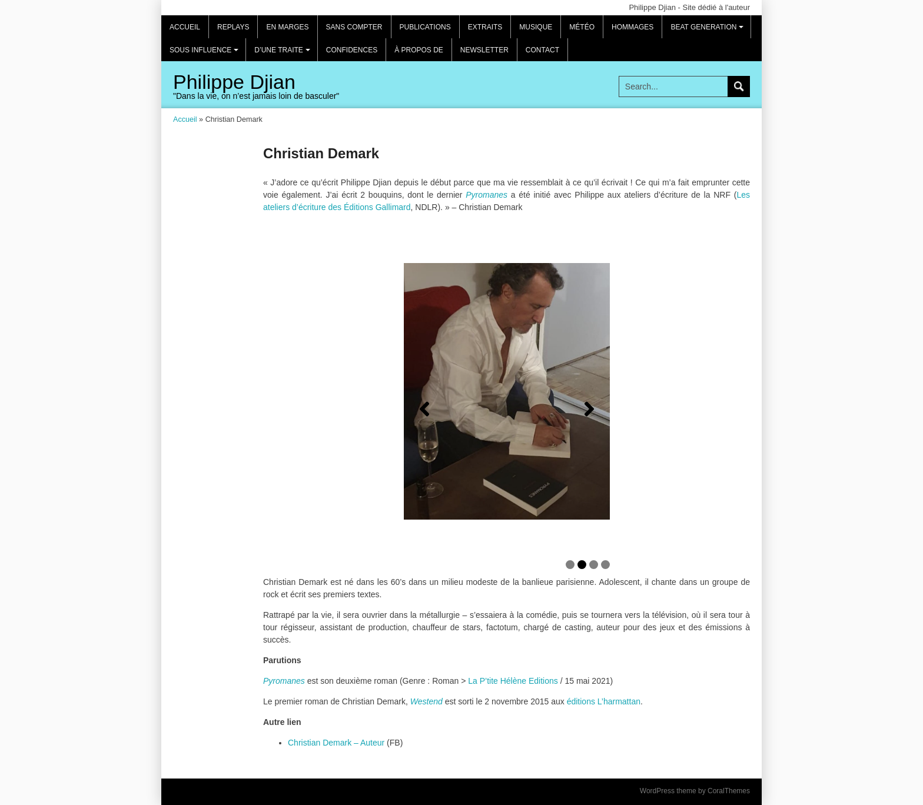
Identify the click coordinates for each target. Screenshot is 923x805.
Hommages (632, 27)
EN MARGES (287, 27)
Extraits (485, 27)
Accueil (185, 27)
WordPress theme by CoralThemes (695, 791)
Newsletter (484, 50)
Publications (425, 27)
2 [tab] (581, 564)
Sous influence (206, 53)
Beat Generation (708, 30)
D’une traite (283, 53)
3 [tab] (593, 564)
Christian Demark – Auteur (336, 742)
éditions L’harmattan (603, 701)
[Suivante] (589, 409)
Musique (535, 27)
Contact (542, 50)
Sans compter (354, 27)
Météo (582, 27)
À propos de (418, 50)
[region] (507, 409)
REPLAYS (233, 27)
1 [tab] (570, 564)
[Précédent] (424, 409)
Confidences (351, 50)
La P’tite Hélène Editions (513, 681)
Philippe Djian (234, 82)
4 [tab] (605, 564)
